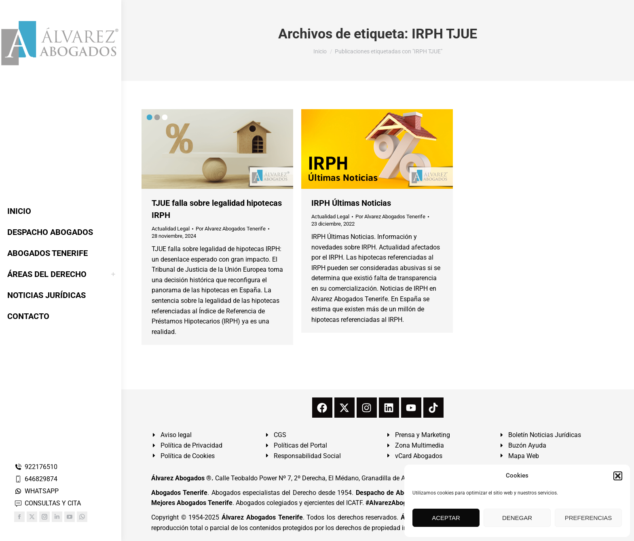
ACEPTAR (446, 517)
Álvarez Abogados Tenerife (262, 517)
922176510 (35, 467)
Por (231, 229)
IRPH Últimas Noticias (351, 203)
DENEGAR (517, 517)
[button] (618, 476)
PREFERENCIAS (588, 517)
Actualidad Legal (171, 229)
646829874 (35, 479)
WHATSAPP (36, 491)
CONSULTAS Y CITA (47, 503)
